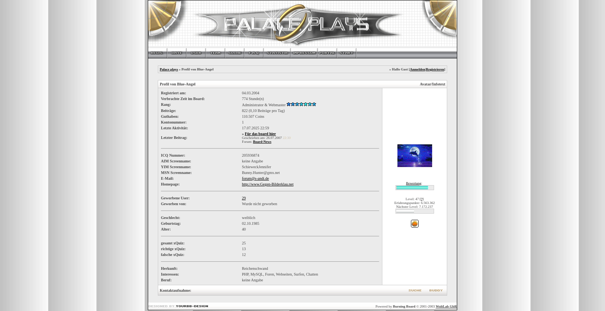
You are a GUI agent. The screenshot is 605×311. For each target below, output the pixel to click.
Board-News (262, 142)
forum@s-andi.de (255, 178)
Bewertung (413, 183)
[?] (422, 199)
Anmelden (417, 69)
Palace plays (169, 69)
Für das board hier (260, 134)
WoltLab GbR (446, 306)
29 (244, 198)
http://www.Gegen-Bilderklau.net (268, 184)
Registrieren (435, 69)
